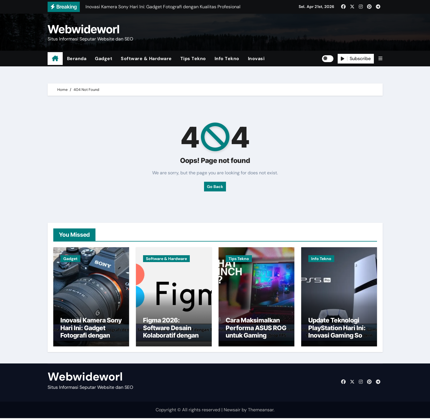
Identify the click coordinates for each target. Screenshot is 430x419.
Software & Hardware (146, 59)
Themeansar (261, 411)
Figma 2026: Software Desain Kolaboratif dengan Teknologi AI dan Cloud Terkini (171, 336)
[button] (380, 58)
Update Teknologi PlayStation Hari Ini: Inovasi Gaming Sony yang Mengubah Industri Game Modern (338, 339)
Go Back (215, 186)
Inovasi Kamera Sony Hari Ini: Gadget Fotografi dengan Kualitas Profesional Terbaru (91, 336)
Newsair (232, 411)
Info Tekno (227, 59)
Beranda (77, 59)
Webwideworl (84, 29)
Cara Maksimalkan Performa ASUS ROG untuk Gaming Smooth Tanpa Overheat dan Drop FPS (256, 339)
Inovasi (256, 59)
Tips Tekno (193, 59)
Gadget (103, 59)
